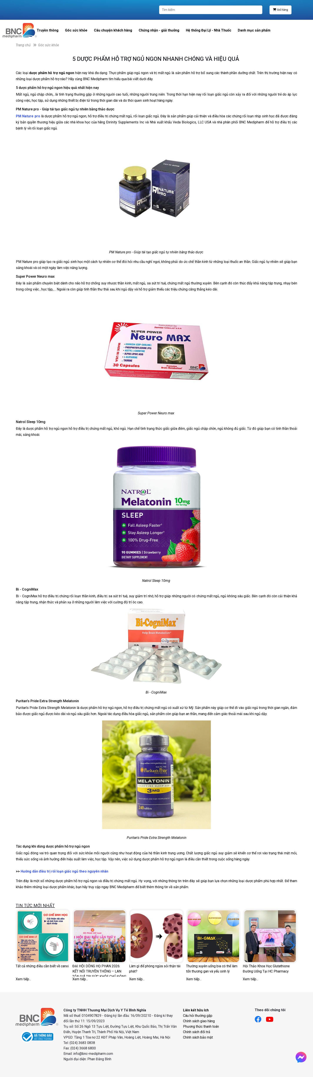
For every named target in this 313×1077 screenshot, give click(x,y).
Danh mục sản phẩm (254, 30)
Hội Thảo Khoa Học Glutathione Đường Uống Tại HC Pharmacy (266, 968)
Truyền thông (47, 30)
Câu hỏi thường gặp (197, 1016)
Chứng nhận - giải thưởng (159, 30)
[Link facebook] (260, 1018)
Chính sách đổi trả (196, 1032)
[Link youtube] (272, 1018)
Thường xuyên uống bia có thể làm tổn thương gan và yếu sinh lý (211, 968)
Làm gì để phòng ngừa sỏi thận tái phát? (154, 968)
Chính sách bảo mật (198, 1037)
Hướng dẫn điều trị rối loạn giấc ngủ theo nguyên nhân (64, 871)
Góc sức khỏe (76, 30)
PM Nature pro (28, 116)
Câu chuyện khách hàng (113, 30)
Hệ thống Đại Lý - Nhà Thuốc (208, 30)
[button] (292, 945)
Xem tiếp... (23, 979)
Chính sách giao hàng (199, 1021)
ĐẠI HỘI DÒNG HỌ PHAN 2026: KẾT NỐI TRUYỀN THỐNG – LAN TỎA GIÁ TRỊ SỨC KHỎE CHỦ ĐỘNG (99, 970)
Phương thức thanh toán (201, 1026)
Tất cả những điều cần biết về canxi (42, 966)
